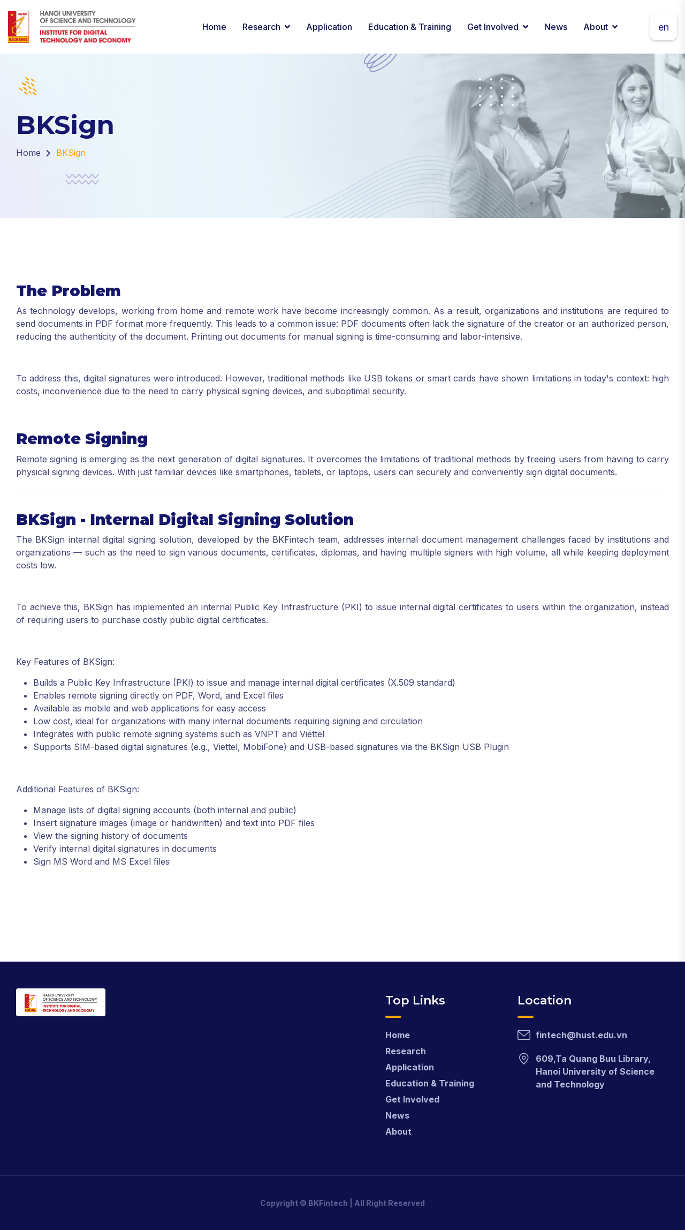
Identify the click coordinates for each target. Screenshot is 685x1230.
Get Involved (493, 26)
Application (329, 26)
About (595, 26)
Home (214, 26)
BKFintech (328, 1203)
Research (261, 26)
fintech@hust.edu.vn (581, 1035)
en (663, 27)
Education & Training (409, 26)
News (555, 26)
